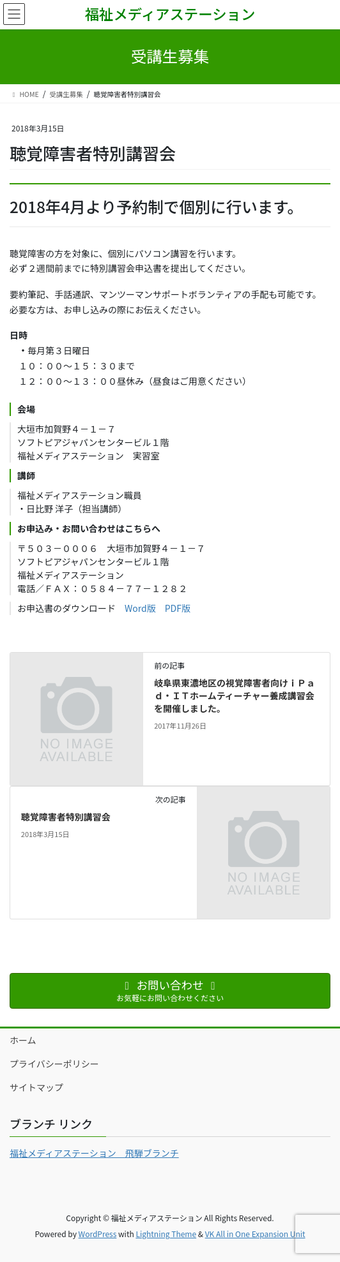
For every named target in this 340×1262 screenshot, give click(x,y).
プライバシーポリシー (54, 1063)
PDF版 (177, 608)
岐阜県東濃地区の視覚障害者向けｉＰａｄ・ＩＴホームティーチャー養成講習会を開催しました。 (234, 695)
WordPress (98, 1233)
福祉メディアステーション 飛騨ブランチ (94, 1153)
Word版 (140, 608)
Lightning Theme (165, 1233)
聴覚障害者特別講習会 (66, 816)
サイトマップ (36, 1087)
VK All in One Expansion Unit (255, 1233)
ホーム (23, 1040)
